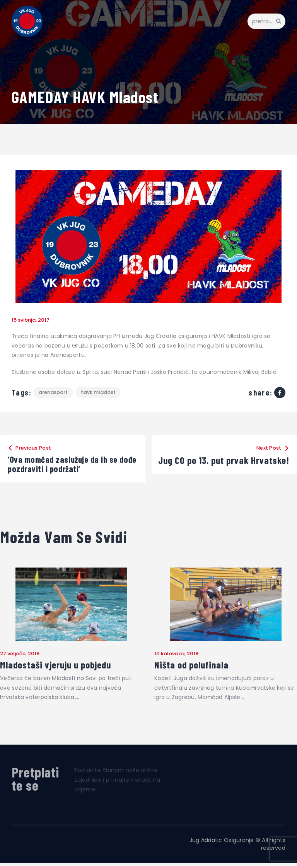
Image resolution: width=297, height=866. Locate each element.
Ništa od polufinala (193, 668)
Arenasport (53, 392)
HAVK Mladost (99, 392)
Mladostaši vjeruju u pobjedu (57, 668)
